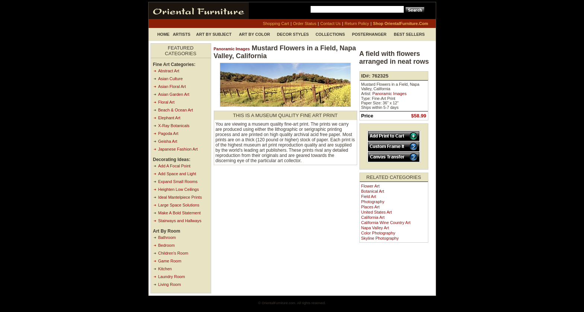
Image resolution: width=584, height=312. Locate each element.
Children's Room (173, 253)
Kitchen (165, 269)
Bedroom (166, 245)
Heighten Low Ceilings (178, 189)
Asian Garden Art (174, 94)
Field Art (368, 196)
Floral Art (166, 102)
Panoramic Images (232, 49)
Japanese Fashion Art (178, 149)
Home (163, 34)
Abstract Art (169, 71)
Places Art (370, 207)
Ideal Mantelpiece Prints (180, 197)
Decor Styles (293, 34)
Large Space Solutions (179, 205)
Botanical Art (372, 191)
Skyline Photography (380, 238)
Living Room (169, 284)
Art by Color (254, 34)
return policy (357, 23)
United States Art (376, 212)
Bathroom (167, 237)
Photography (372, 201)
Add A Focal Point (174, 166)
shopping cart (276, 23)
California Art (373, 217)
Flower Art (370, 186)
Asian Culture (170, 78)
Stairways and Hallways (179, 220)
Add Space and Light (177, 173)
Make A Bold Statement (179, 213)
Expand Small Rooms (178, 181)
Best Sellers (409, 34)
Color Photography (378, 233)
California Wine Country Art (386, 222)
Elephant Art (169, 118)
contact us (330, 23)
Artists (181, 34)
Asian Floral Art (172, 86)
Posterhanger (369, 34)
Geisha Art (167, 141)
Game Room (169, 261)
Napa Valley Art (375, 228)
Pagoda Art (168, 133)
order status (304, 23)
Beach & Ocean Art (175, 110)
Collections (330, 34)
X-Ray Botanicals (174, 125)
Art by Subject (214, 34)
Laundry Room (171, 276)
